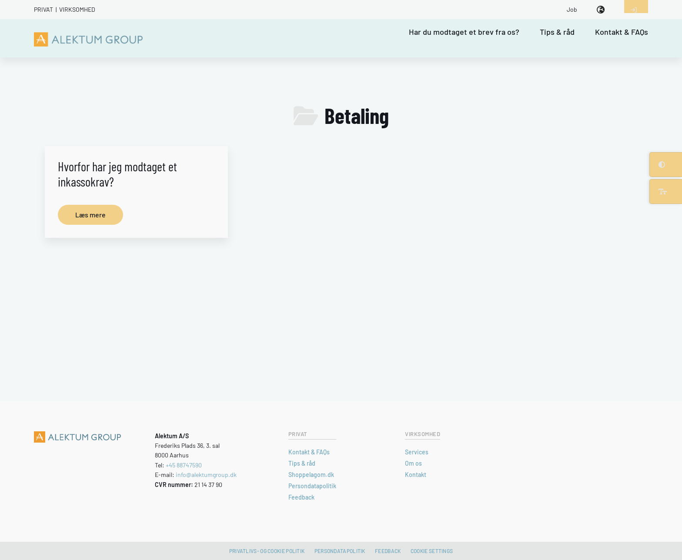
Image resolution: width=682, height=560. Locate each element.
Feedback (301, 497)
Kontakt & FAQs (621, 32)
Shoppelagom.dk (311, 474)
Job (572, 9)
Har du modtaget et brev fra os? (464, 32)
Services (416, 452)
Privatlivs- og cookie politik (267, 551)
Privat (43, 9)
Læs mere (90, 214)
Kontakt (415, 474)
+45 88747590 (184, 465)
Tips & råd (557, 32)
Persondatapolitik (312, 486)
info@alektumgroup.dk (206, 474)
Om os (413, 463)
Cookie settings (432, 551)
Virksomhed (77, 9)
